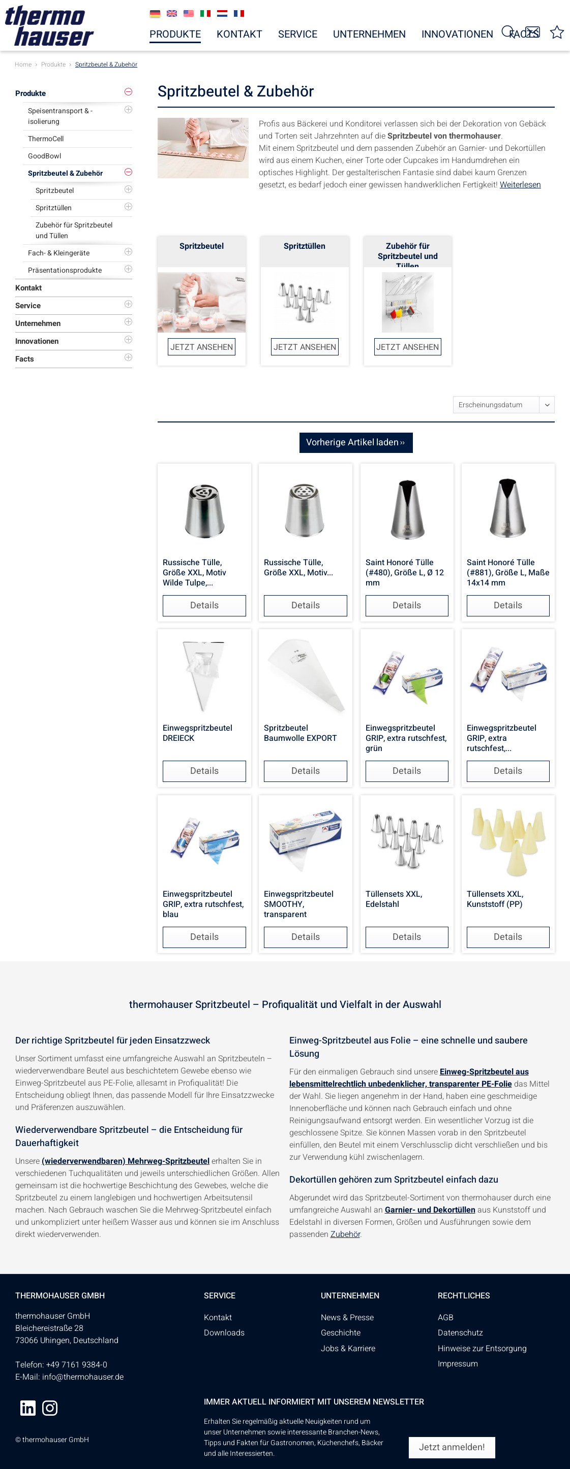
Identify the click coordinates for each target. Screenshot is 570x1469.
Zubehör (345, 1234)
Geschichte (341, 1333)
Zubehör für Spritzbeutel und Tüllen (74, 230)
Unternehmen (38, 323)
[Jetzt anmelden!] (452, 1448)
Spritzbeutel (55, 190)
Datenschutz (460, 1333)
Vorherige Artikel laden (355, 442)
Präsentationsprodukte (65, 270)
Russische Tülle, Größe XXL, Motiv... (298, 568)
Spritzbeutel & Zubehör (65, 173)
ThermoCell (46, 139)
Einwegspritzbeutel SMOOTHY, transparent (299, 904)
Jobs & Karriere (348, 1348)
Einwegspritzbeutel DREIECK (197, 733)
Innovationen (36, 341)
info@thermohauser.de (83, 1377)
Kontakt (28, 287)
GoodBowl (44, 156)
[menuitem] (557, 31)
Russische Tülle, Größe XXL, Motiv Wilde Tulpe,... (194, 573)
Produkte (30, 93)
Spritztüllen (54, 208)
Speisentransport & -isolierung (60, 116)
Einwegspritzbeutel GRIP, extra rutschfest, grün (406, 738)
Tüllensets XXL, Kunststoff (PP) (495, 899)
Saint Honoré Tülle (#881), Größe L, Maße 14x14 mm (508, 573)
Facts (24, 359)
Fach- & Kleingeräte (58, 253)
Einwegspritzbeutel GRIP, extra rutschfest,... (501, 738)
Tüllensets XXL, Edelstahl (394, 899)
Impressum (458, 1363)
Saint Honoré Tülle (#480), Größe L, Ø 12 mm (405, 573)
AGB (446, 1317)
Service (28, 305)
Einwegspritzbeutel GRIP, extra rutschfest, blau (203, 904)
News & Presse (347, 1317)
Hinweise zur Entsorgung (482, 1348)
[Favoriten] (557, 31)
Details (204, 605)
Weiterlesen (520, 185)
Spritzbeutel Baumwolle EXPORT (300, 733)
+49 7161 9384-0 (76, 1365)
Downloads (224, 1333)
